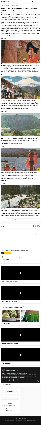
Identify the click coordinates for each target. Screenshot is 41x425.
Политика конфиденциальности (9, 405)
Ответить (3, 261)
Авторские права (9, 408)
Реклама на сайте (9, 410)
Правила (10, 403)
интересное (21, 219)
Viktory (5, 257)
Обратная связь (7, 421)
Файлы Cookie (10, 407)
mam (8, 5)
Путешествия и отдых (14, 5)
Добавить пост (10, 391)
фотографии (8, 219)
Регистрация (9, 401)
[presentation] (11, 245)
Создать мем (10, 398)
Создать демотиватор (10, 394)
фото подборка (15, 219)
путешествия (32, 219)
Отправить (8, 253)
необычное (26, 219)
